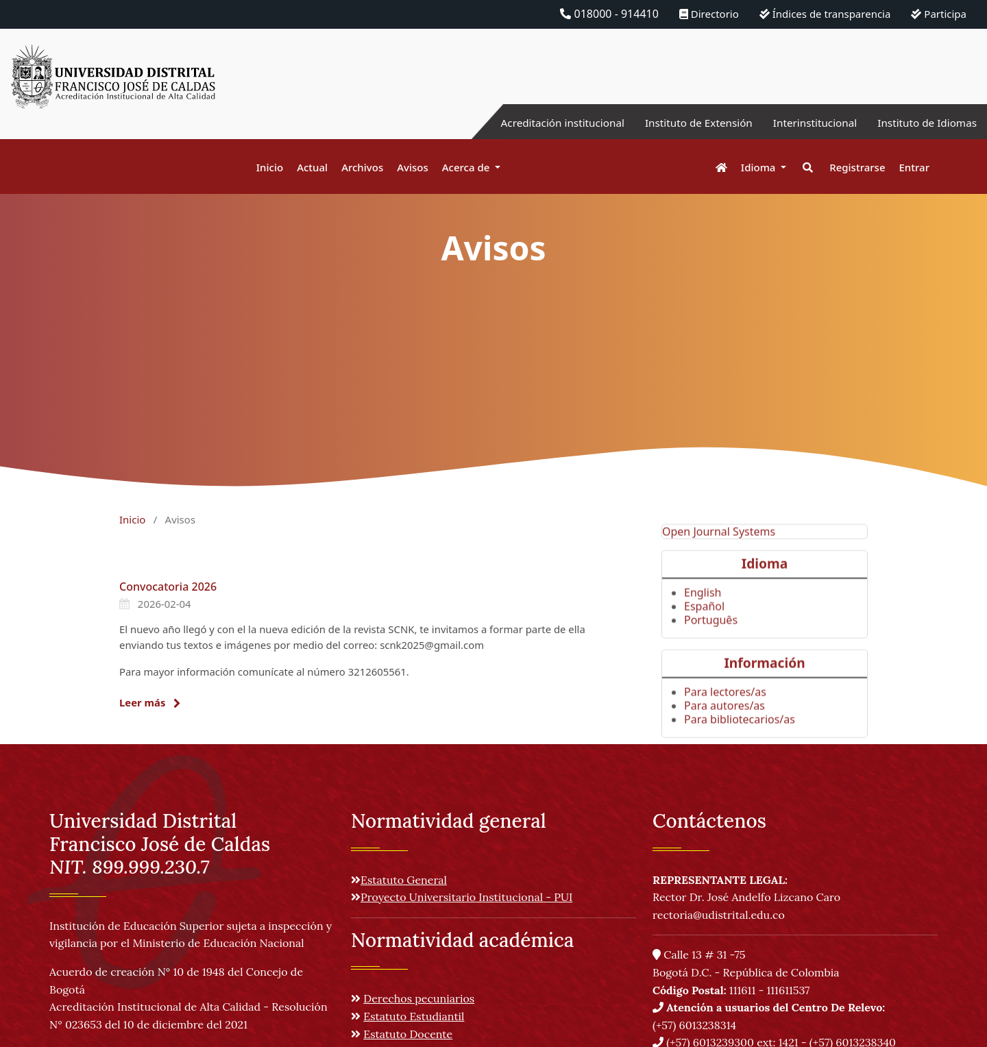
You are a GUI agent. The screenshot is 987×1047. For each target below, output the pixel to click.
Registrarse (857, 167)
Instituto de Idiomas (925, 122)
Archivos (362, 167)
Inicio (269, 167)
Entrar (914, 167)
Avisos (412, 167)
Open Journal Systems (718, 553)
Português (711, 641)
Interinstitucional (808, 122)
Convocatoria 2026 (168, 586)
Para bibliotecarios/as (739, 741)
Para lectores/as (725, 714)
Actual (312, 167)
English (702, 613)
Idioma (760, 167)
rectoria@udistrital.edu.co (719, 915)
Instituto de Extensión (687, 122)
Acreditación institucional (545, 122)
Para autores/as (724, 727)
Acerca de (467, 167)
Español (704, 627)
